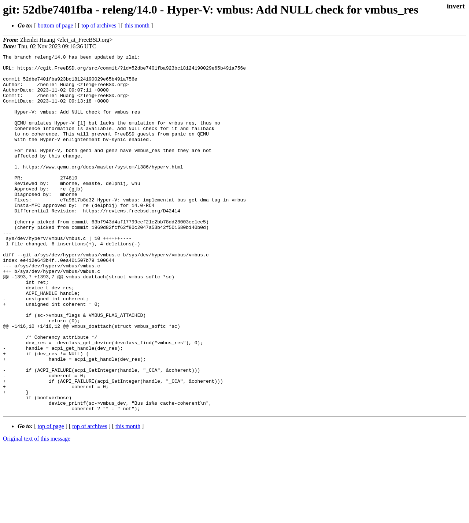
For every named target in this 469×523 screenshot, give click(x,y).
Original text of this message (36, 510)
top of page (51, 497)
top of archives (98, 25)
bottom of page (55, 25)
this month (137, 25)
